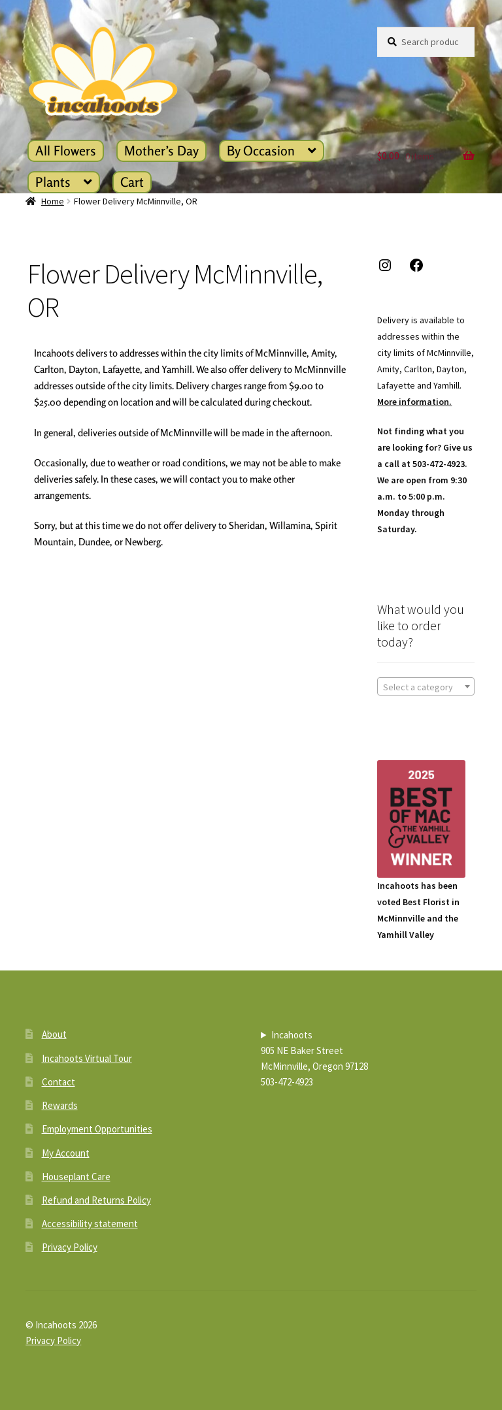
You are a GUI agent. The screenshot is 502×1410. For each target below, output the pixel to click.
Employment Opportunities (97, 1129)
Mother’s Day (161, 150)
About (54, 1034)
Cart (132, 182)
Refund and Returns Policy (96, 1200)
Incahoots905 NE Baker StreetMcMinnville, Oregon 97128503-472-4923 (314, 1058)
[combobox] (426, 686)
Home (52, 201)
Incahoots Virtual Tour (87, 1058)
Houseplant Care (76, 1176)
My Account (66, 1153)
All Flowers (65, 150)
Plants (53, 182)
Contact (58, 1082)
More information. (414, 402)
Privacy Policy (69, 1247)
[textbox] (426, 687)
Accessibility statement (90, 1223)
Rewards (60, 1105)
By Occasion (261, 150)
